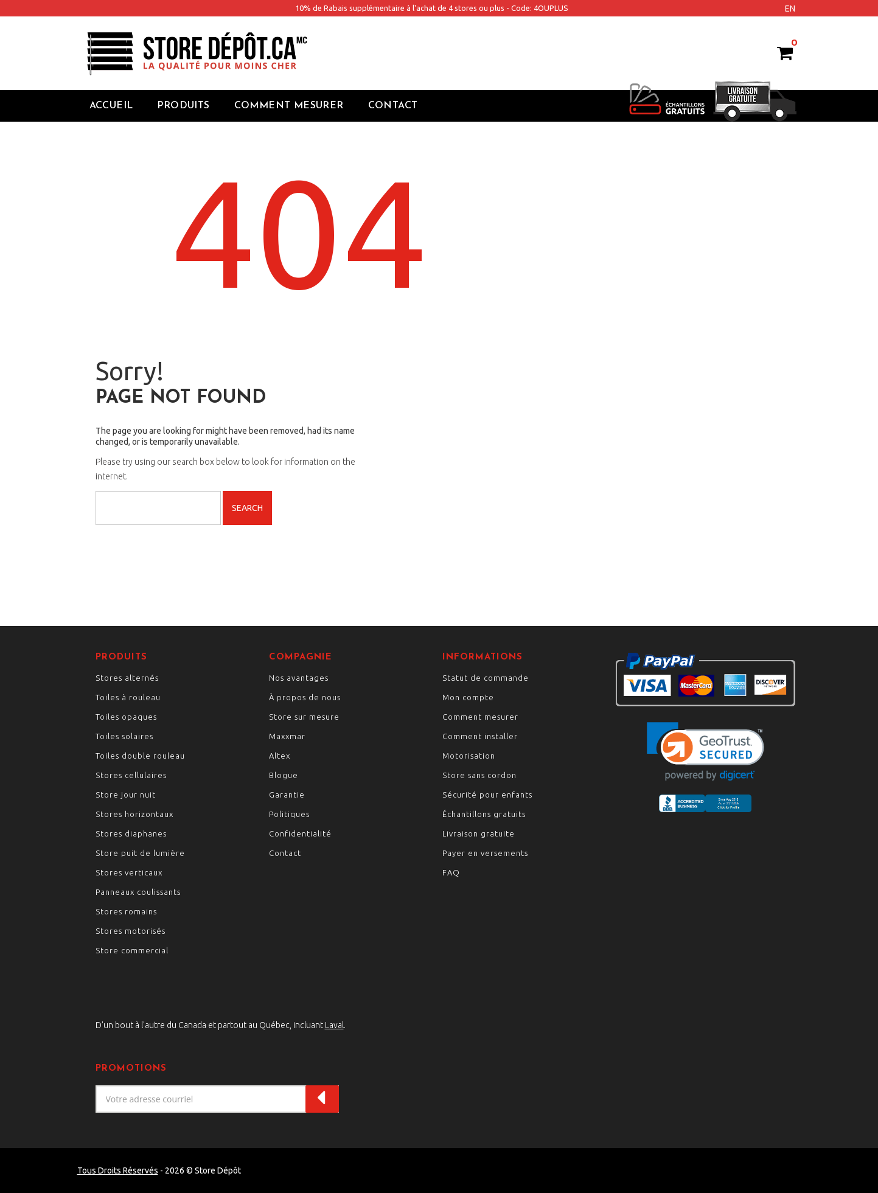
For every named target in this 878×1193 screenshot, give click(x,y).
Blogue (283, 775)
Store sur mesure (304, 716)
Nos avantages (299, 677)
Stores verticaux (129, 872)
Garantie (287, 794)
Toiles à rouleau (128, 697)
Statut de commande (485, 677)
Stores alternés (127, 677)
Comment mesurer (480, 716)
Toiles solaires (124, 736)
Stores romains (126, 911)
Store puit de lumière (140, 853)
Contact (393, 106)
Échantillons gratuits (484, 814)
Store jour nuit (126, 794)
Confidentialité (300, 833)
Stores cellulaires (131, 775)
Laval (334, 1025)
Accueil (111, 106)
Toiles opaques (126, 716)
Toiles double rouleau (140, 755)
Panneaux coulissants (138, 892)
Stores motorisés (130, 931)
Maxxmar (287, 736)
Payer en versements (485, 853)
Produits (183, 106)
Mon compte (468, 697)
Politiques (289, 814)
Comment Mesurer (289, 106)
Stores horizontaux (134, 814)
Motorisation (468, 755)
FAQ (451, 872)
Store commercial (132, 950)
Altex (279, 755)
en (790, 8)
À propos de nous (305, 697)
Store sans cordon (479, 775)
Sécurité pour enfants (487, 794)
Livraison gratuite (478, 833)
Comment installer (480, 736)
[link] (705, 751)
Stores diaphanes (131, 833)
